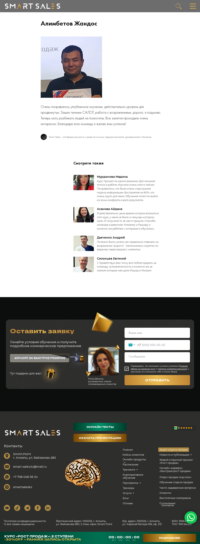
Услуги (127, 493)
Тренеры (128, 488)
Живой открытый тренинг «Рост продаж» (176, 461)
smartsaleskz (22, 487)
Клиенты (165, 492)
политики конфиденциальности (172, 368)
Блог (126, 498)
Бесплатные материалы (175, 498)
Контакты (168, 505)
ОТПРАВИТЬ (157, 380)
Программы (130, 482)
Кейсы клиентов (133, 454)
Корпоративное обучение (133, 476)
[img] (32, 6)
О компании (167, 503)
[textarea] (157, 357)
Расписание (130, 464)
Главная (128, 449)
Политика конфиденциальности (25, 521)
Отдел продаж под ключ (175, 477)
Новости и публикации (174, 454)
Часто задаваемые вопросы (178, 487)
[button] (39, 358)
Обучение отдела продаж (176, 482)
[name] (157, 333)
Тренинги (129, 469)
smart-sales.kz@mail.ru (30, 467)
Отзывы (128, 503)
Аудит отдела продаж (174, 449)
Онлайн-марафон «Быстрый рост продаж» (175, 469)
